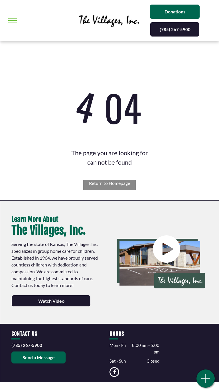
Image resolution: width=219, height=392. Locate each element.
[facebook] (114, 372)
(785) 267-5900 (26, 345)
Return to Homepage (109, 183)
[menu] (12, 20)
